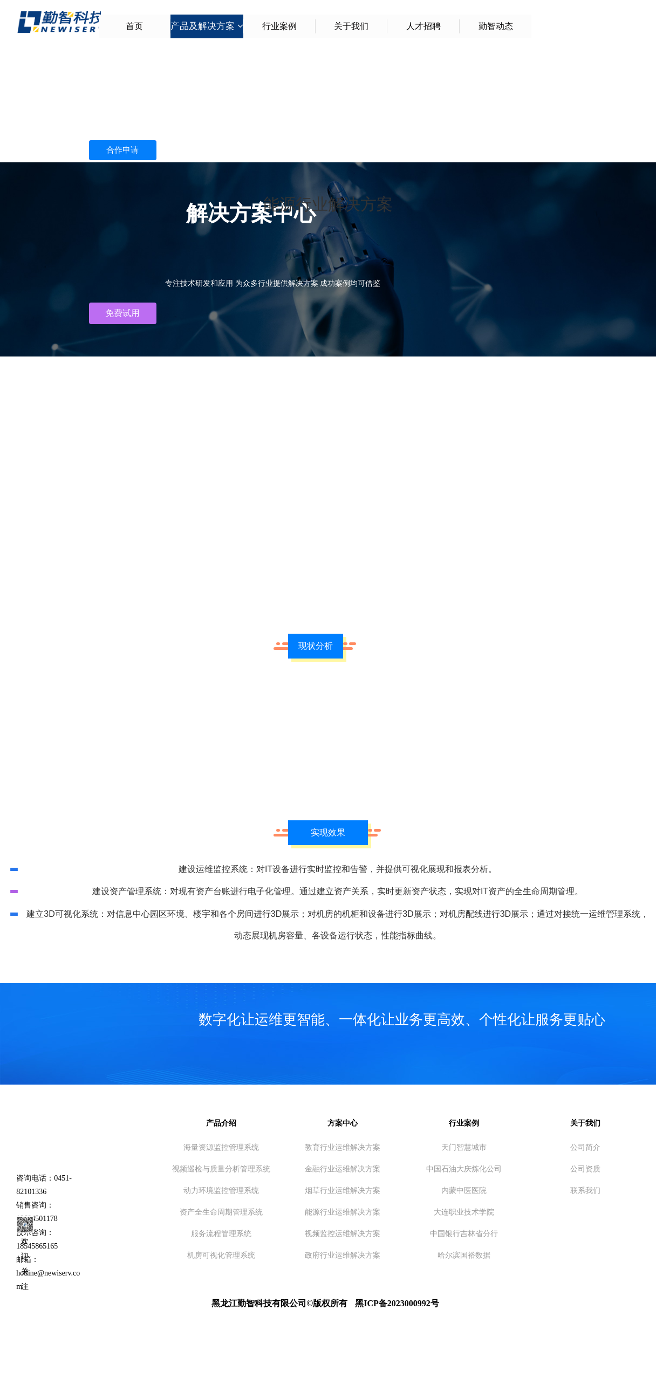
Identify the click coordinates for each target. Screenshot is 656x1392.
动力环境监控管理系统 (221, 1190)
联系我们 (585, 1190)
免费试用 (122, 313)
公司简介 (585, 1147)
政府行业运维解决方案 (342, 1255)
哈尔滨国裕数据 (464, 1255)
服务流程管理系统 (221, 1233)
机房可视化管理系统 (221, 1255)
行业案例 (464, 1123)
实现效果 (328, 832)
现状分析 (315, 645)
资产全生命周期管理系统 (221, 1212)
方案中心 (342, 1123)
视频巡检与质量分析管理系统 (221, 1168)
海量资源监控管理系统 (221, 1147)
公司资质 (585, 1168)
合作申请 (122, 150)
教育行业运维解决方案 (342, 1147)
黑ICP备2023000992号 (397, 1303)
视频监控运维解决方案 (342, 1233)
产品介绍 (221, 1123)
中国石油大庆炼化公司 (464, 1168)
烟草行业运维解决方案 (342, 1190)
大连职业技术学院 (464, 1212)
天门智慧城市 (464, 1147)
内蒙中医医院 (464, 1190)
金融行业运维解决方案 (342, 1168)
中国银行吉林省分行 (464, 1233)
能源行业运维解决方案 (342, 1212)
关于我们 (585, 1123)
